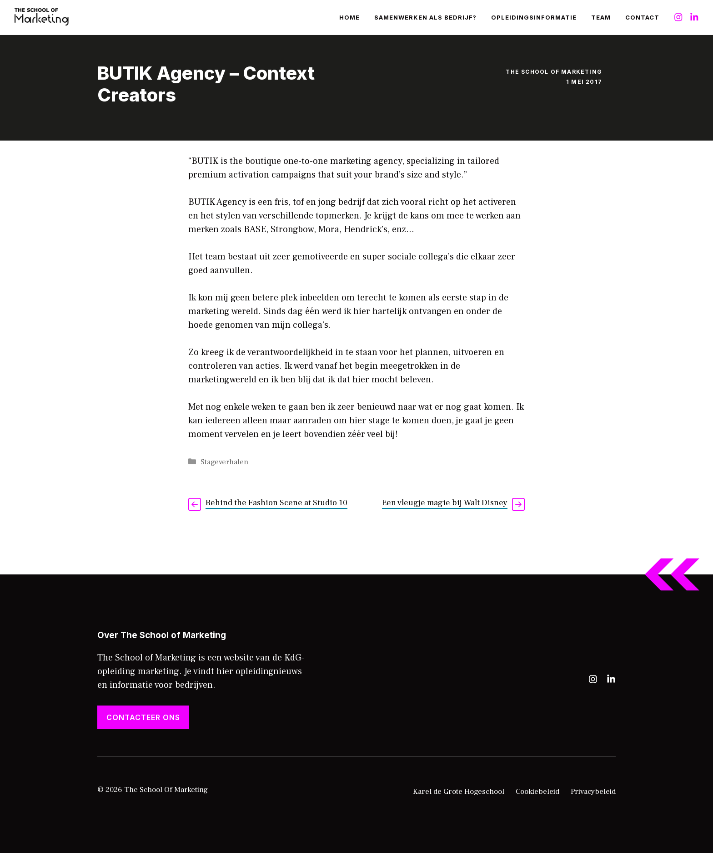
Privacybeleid (593, 792)
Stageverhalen (224, 462)
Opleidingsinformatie (534, 17)
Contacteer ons (143, 717)
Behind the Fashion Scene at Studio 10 (276, 503)
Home (349, 17)
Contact (642, 17)
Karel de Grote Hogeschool (458, 792)
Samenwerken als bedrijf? (425, 17)
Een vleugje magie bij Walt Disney (444, 503)
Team (601, 17)
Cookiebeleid (537, 792)
